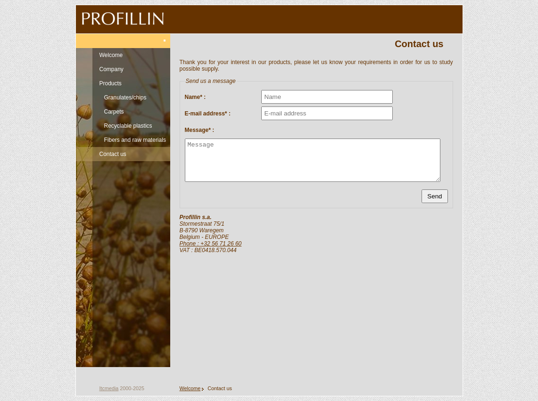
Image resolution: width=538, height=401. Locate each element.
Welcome (111, 55)
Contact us (112, 154)
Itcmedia (109, 388)
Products (110, 83)
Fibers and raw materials (135, 140)
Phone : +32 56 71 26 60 (211, 243)
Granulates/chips (125, 97)
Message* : (200, 130)
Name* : (195, 97)
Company (111, 69)
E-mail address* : (208, 113)
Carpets (114, 111)
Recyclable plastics (128, 126)
